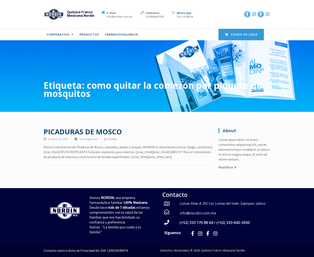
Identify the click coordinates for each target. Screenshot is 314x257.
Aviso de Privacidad (82, 250)
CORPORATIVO (60, 34)
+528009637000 (154, 16)
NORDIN (112, 139)
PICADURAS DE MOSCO (83, 131)
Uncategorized (89, 139)
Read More (227, 167)
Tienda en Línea (241, 34)
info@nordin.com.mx (119, 16)
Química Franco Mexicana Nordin (80, 14)
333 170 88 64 (185, 16)
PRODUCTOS (89, 34)
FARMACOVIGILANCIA (121, 34)
